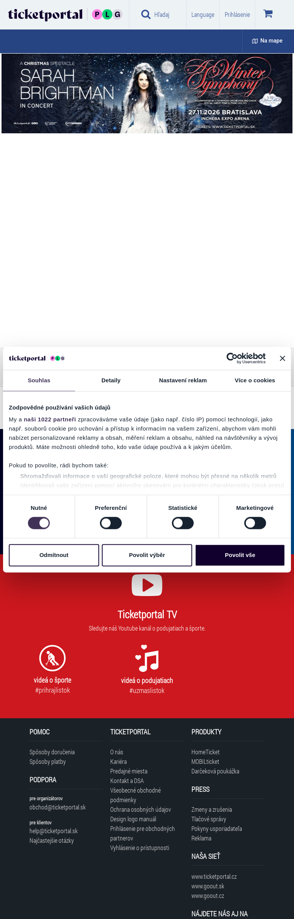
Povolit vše (240, 555)
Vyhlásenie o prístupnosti (139, 848)
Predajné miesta (128, 771)
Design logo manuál (133, 819)
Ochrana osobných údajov (140, 809)
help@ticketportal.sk (53, 831)
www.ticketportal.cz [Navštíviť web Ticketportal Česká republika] (214, 876)
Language (202, 14)
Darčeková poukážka (215, 771)
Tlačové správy (208, 819)
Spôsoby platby (47, 761)
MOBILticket (205, 761)
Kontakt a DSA (127, 780)
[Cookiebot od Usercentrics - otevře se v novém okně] (232, 358)
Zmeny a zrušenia (211, 809)
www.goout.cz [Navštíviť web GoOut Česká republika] (207, 895)
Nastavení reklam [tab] (183, 380)
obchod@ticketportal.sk (57, 807)
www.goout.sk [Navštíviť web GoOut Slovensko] (207, 886)
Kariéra (118, 761)
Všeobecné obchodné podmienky (135, 795)
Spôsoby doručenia (52, 752)
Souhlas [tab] (39, 380)
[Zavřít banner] (282, 358)
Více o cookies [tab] (255, 380)
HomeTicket (205, 752)
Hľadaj (155, 14)
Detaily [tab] (111, 380)
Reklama (201, 838)
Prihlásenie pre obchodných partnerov (142, 833)
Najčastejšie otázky (51, 840)
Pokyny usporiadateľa (216, 828)
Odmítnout (54, 555)
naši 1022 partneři (50, 419)
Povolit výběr (147, 555)
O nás (116, 752)
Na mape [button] (267, 41)
